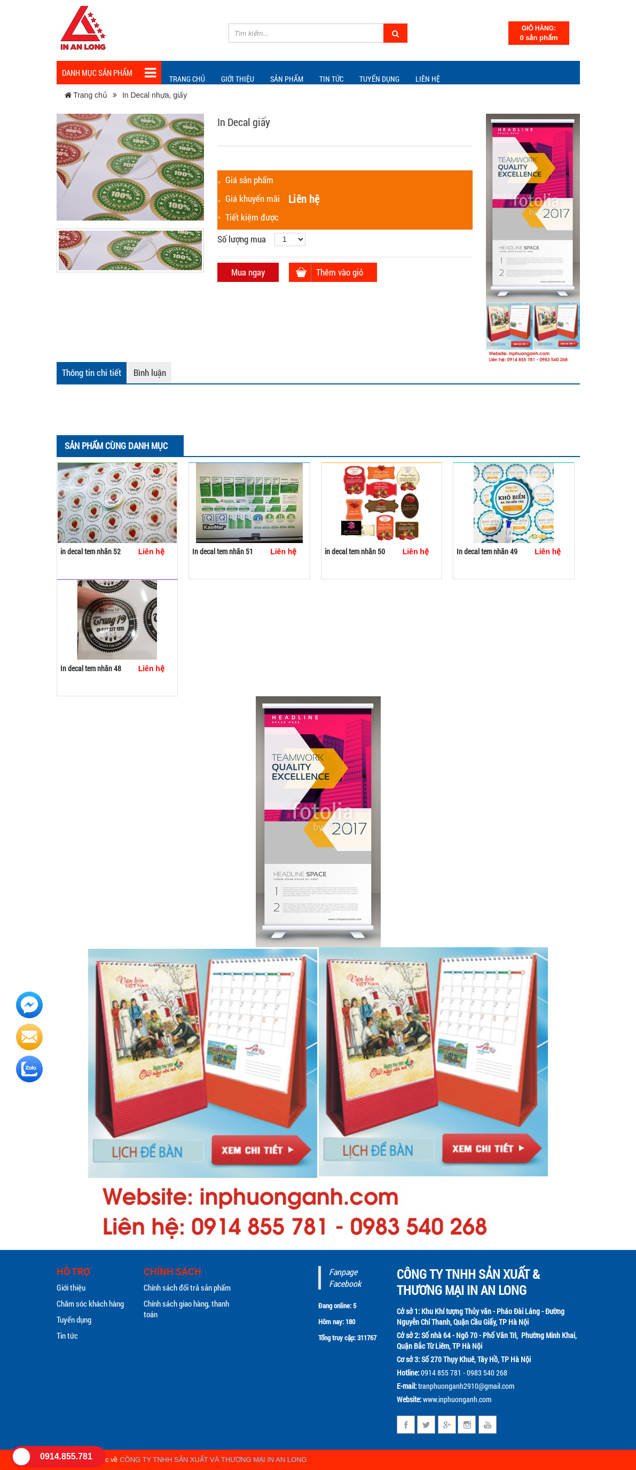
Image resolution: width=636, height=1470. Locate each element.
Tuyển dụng (379, 79)
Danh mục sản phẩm (109, 73)
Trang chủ (187, 79)
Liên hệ (427, 79)
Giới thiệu (237, 79)
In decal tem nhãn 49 (487, 551)
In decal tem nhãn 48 (90, 668)
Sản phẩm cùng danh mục (116, 445)
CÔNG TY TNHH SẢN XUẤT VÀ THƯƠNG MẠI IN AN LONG (213, 1460)
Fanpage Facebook (345, 1277)
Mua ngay (248, 272)
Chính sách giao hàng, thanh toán (186, 1308)
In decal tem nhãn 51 (222, 551)
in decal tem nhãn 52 (90, 551)
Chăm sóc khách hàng (90, 1303)
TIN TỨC (331, 79)
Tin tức (67, 1335)
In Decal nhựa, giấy (154, 95)
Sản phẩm (286, 79)
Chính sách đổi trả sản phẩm (187, 1287)
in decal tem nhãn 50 (355, 551)
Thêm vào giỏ (339, 272)
